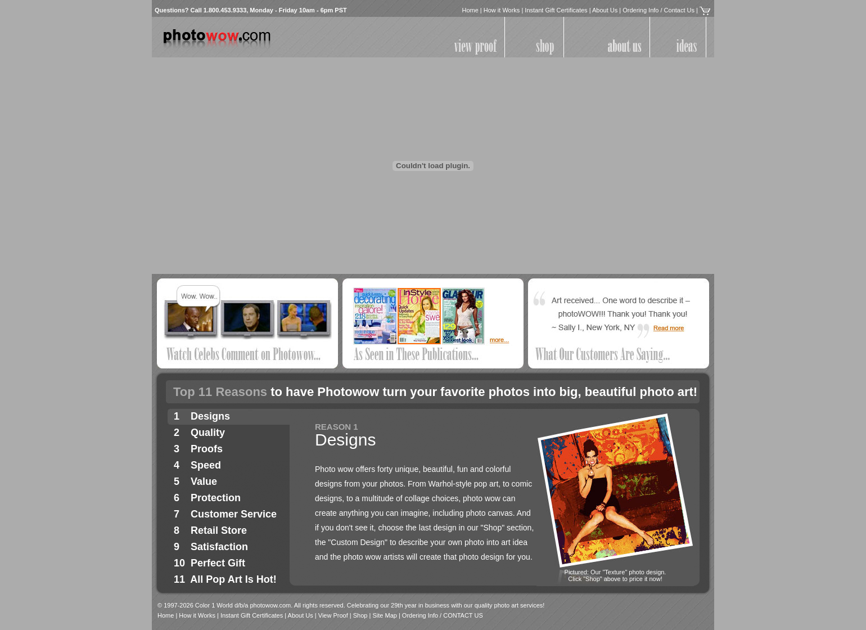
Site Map (384, 615)
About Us (604, 10)
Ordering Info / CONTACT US (442, 615)
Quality (208, 432)
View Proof (333, 615)
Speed (206, 465)
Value (204, 481)
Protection (216, 497)
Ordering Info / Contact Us (658, 10)
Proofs (207, 448)
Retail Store (219, 530)
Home (470, 10)
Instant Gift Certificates (556, 10)
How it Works (502, 10)
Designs (210, 416)
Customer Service (234, 514)
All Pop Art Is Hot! (233, 579)
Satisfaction (219, 546)
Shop (360, 615)
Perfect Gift (218, 563)
